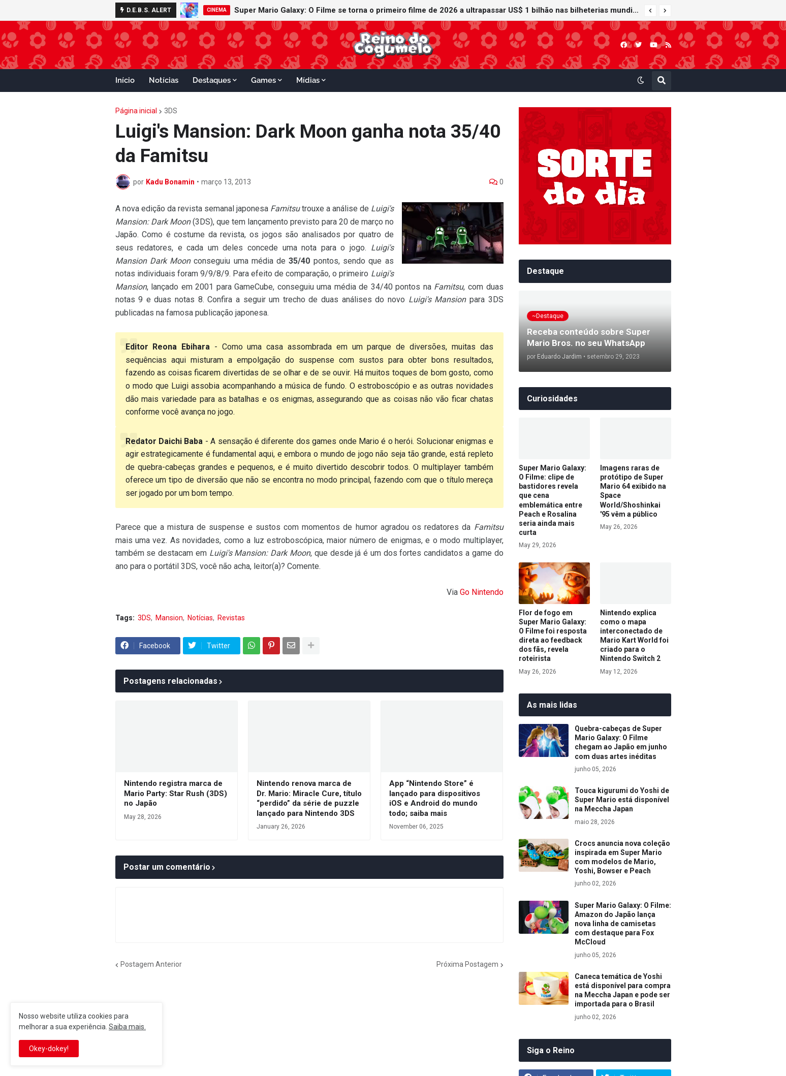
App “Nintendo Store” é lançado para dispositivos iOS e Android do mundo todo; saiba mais (434, 798)
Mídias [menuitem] (308, 80)
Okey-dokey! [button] (49, 1049)
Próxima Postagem (467, 964)
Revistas (231, 618)
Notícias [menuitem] (163, 80)
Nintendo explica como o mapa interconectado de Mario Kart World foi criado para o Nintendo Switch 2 (634, 636)
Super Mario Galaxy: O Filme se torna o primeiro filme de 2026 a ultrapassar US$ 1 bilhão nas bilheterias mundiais (436, 10)
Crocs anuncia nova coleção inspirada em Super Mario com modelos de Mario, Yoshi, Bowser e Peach (622, 857)
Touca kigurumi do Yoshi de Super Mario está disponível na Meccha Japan (622, 799)
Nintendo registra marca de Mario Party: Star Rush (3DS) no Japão (175, 793)
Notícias (200, 618)
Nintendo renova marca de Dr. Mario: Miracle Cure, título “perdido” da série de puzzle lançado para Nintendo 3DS (309, 798)
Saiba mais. (127, 1027)
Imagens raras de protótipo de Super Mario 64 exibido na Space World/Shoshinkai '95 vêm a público (633, 491)
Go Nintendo (482, 592)
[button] (650, 11)
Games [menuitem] (263, 80)
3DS (170, 110)
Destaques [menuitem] (212, 80)
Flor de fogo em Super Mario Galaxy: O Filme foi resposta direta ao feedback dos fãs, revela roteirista (553, 636)
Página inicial (136, 110)
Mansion (169, 618)
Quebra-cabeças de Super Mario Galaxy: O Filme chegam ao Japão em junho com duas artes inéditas (621, 742)
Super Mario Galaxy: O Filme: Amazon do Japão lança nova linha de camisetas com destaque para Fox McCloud (623, 923)
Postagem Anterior (151, 964)
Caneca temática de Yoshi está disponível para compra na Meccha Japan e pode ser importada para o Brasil (623, 990)
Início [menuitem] (125, 80)
